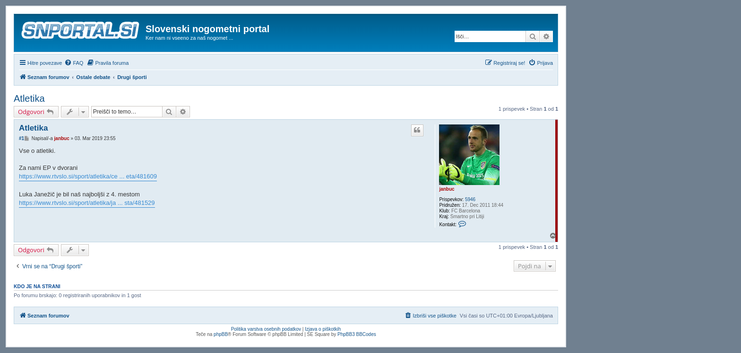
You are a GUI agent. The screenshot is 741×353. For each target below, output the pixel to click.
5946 (470, 199)
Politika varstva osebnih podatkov (266, 329)
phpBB (221, 334)
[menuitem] (73, 63)
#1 (21, 138)
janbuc (446, 189)
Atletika (29, 98)
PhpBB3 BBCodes (356, 334)
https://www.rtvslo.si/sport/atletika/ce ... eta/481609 (88, 176)
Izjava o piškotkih (323, 329)
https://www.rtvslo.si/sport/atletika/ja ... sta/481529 (87, 202)
